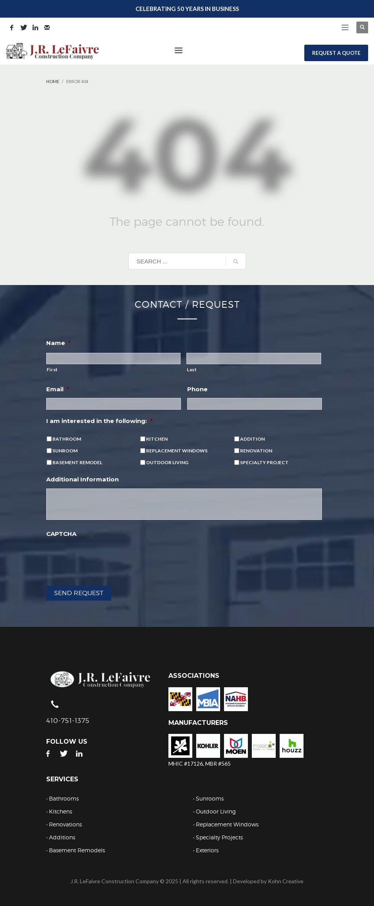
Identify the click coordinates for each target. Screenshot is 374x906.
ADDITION (252, 439)
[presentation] (105, 558)
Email (57, 389)
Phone (197, 389)
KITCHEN (157, 439)
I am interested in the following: (99, 421)
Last (192, 369)
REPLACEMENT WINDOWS (177, 451)
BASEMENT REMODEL (77, 462)
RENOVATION (256, 451)
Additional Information (82, 479)
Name (58, 343)
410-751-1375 (68, 720)
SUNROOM (65, 451)
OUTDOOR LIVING (167, 462)
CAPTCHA (61, 533)
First (52, 369)
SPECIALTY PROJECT (264, 462)
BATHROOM (66, 439)
